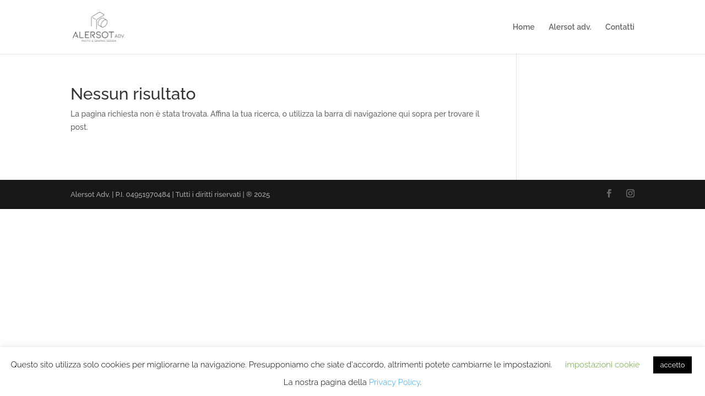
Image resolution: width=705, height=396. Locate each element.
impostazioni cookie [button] (602, 365)
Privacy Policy (394, 382)
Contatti (619, 27)
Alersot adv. (570, 27)
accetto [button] (672, 365)
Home (524, 27)
